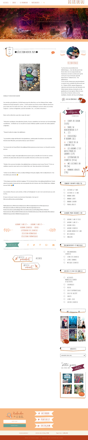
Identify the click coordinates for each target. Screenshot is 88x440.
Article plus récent (26, 263)
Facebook (44, 413)
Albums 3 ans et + (21, 224)
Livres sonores (72, 260)
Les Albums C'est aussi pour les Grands (72, 151)
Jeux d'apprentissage (74, 290)
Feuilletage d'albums (70, 137)
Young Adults (71, 204)
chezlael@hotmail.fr (72, 99)
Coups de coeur (74, 121)
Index (14, 3)
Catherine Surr (57, 437)
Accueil (6, 3)
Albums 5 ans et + (37, 224)
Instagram (44, 425)
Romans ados (71, 196)
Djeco (69, 287)
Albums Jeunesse (26, 227)
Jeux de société (72, 293)
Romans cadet (71, 199)
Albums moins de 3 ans (74, 231)
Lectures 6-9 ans (72, 190)
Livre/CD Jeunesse (73, 257)
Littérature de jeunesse (29, 230)
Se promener (24, 3)
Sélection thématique (29, 233)
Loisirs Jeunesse (72, 302)
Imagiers (70, 237)
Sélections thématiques (29, 236)
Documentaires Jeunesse (71, 253)
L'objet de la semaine (71, 143)
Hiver (36, 227)
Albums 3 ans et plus (74, 219)
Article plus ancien (27, 255)
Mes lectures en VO (72, 165)
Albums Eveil (71, 225)
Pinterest (44, 419)
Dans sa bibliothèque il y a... (71, 130)
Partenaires (36, 3)
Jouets (69, 296)
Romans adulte (74, 169)
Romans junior (71, 201)
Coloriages (70, 285)
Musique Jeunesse (73, 263)
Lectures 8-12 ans (73, 193)
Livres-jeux (71, 299)
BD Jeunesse (71, 234)
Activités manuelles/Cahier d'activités (71, 279)
